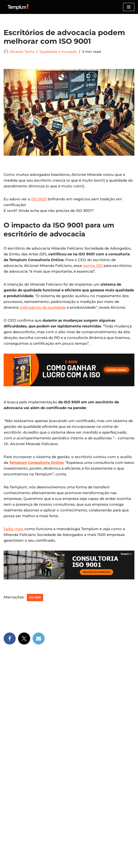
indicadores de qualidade (42, 307)
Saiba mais (13, 529)
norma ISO (93, 265)
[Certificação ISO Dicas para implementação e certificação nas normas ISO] (18, 7)
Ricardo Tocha (22, 52)
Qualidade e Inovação (58, 52)
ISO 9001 (39, 199)
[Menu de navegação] (128, 7)
